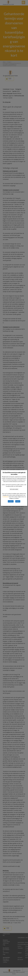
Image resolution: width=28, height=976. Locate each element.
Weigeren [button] (18, 501)
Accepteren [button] (10, 501)
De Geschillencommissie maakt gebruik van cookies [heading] (14, 473)
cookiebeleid (5, 496)
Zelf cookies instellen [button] (14, 489)
